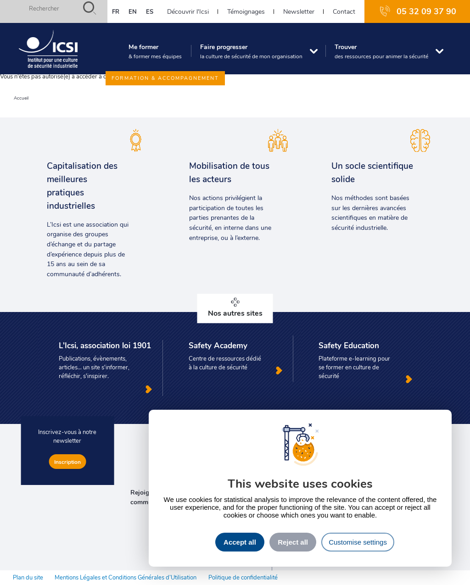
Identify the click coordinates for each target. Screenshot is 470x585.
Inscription (67, 461)
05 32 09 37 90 (426, 11)
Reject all (293, 542)
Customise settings (358, 542)
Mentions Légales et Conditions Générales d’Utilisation (125, 577)
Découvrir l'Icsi (188, 11)
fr (115, 11)
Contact (344, 11)
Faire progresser (251, 51)
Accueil (21, 98)
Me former (155, 51)
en (133, 11)
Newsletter (298, 11)
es (149, 11)
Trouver (381, 51)
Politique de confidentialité (243, 577)
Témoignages (246, 11)
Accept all (240, 542)
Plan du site (28, 577)
